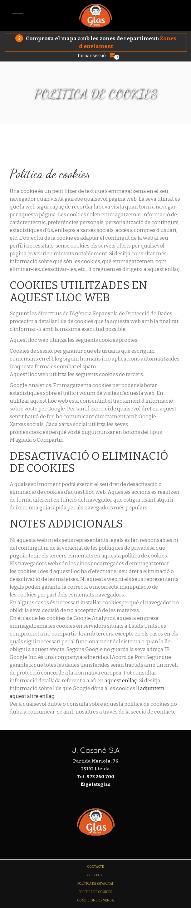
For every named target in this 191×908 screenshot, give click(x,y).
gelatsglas (95, 784)
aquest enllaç (121, 680)
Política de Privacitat (95, 884)
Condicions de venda (95, 900)
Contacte (95, 867)
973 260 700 (100, 776)
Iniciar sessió (92, 55)
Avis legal (95, 875)
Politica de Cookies (95, 892)
